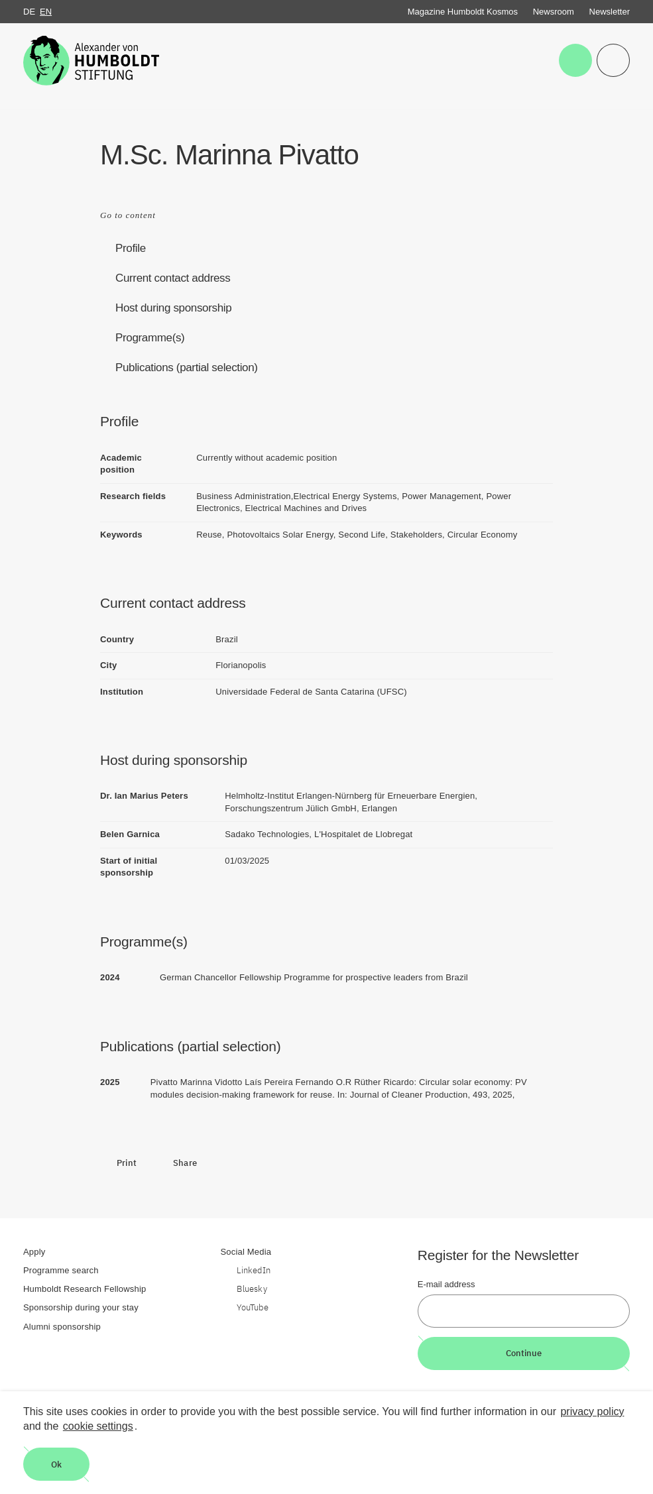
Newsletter (609, 12)
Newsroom (553, 12)
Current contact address (172, 278)
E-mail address (446, 1284)
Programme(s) (149, 337)
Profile (130, 248)
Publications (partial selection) (186, 367)
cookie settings (98, 1426)
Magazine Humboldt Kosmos (463, 12)
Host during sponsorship (173, 308)
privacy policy (592, 1411)
